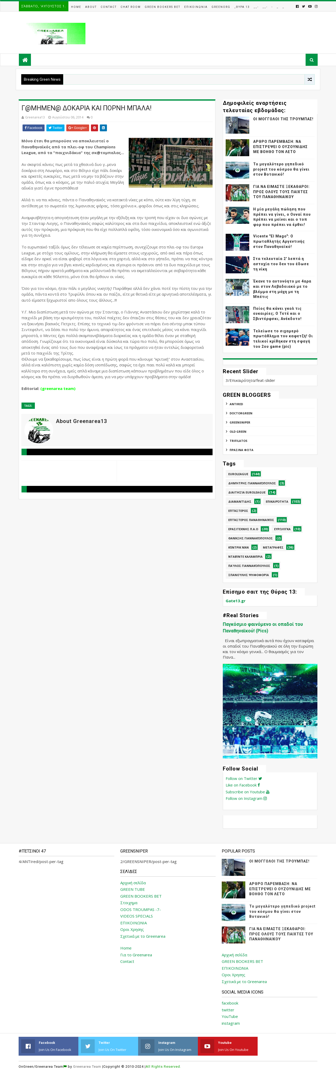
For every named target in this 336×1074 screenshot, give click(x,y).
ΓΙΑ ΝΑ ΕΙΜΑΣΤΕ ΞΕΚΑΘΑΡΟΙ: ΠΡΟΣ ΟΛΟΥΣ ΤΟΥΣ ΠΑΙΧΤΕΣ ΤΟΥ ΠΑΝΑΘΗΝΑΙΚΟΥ (281, 192)
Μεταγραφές (273, 547)
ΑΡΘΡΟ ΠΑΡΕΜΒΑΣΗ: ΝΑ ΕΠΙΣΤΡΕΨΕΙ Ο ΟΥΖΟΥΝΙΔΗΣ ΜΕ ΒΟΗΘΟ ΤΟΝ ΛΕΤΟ (280, 146)
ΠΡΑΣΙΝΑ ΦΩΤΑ (241, 450)
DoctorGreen (241, 413)
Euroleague (238, 474)
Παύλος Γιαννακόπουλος (249, 566)
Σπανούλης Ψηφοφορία (248, 575)
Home (76, 7)
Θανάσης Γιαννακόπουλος (250, 538)
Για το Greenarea (136, 954)
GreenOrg (221, 7)
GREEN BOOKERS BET (141, 896)
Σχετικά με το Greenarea (142, 936)
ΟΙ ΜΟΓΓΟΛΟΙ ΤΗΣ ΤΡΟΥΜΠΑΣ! (283, 119)
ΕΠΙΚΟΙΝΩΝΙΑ (133, 922)
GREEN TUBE (132, 889)
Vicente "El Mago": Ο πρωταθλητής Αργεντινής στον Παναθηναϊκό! (279, 241)
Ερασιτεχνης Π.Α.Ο (243, 529)
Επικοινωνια (196, 7)
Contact (109, 7)
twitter (228, 1009)
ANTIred (236, 404)
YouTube (230, 1016)
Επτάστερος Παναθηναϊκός (251, 520)
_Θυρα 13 (242, 7)
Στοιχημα (128, 902)
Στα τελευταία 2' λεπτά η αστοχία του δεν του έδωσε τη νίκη (281, 264)
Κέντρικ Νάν (238, 547)
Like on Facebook (243, 785)
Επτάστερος (238, 511)
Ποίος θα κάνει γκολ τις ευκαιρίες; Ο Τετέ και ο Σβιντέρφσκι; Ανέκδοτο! (277, 313)
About (91, 7)
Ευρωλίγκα (282, 529)
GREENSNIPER (240, 422)
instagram (231, 1023)
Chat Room (131, 7)
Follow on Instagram (246, 798)
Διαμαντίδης (239, 501)
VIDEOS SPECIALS (136, 916)
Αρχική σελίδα (133, 882)
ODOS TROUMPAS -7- (140, 909)
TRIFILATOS (238, 441)
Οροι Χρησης (132, 929)
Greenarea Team (87, 1066)
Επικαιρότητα (277, 501)
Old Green (238, 431)
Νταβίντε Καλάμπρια (245, 556)
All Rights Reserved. (163, 1066)
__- (256, 7)
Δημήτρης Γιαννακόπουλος (252, 483)
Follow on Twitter (244, 778)
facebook (230, 1003)
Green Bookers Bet (162, 7)
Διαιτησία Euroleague (246, 492)
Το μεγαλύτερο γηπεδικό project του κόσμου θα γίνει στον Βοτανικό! (281, 169)
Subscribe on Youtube (247, 791)
